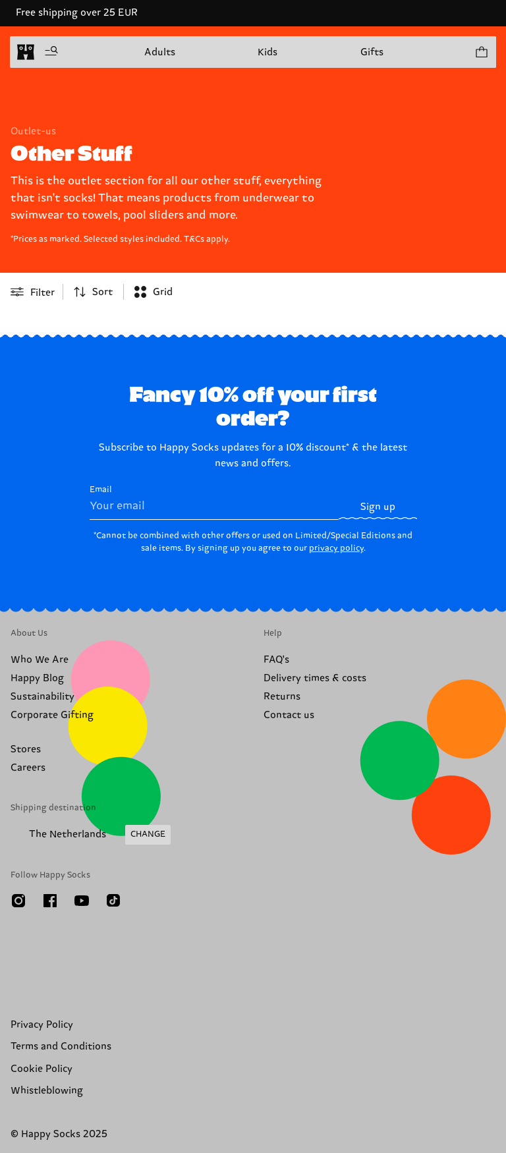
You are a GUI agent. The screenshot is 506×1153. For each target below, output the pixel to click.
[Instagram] (18, 900)
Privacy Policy (42, 1024)
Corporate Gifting (52, 715)
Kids (267, 52)
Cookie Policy (41, 1069)
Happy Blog (37, 678)
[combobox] (93, 292)
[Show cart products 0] (481, 52)
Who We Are (40, 659)
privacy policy (336, 548)
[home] (25, 52)
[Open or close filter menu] (33, 291)
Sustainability (42, 696)
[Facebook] (50, 900)
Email (214, 502)
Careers (28, 767)
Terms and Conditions (61, 1046)
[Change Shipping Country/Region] (91, 835)
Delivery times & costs (315, 678)
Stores (26, 749)
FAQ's (276, 659)
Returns (282, 696)
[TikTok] (113, 900)
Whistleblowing (47, 1090)
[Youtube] (82, 900)
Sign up (377, 507)
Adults (159, 52)
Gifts (371, 52)
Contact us (289, 715)
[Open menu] (51, 52)
